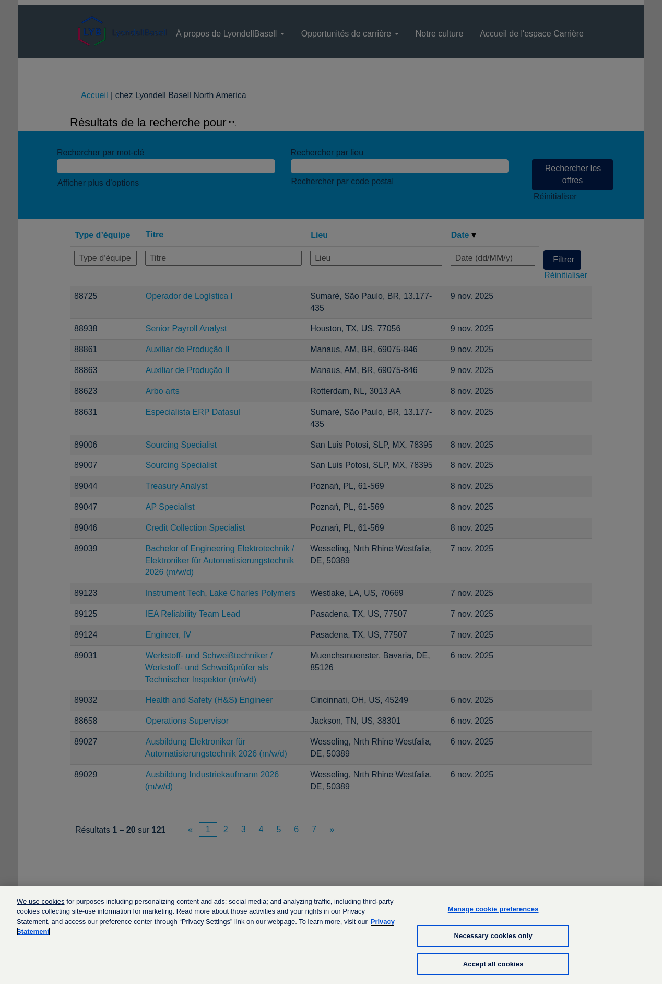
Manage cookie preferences (493, 916)
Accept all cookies (493, 971)
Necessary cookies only (493, 943)
